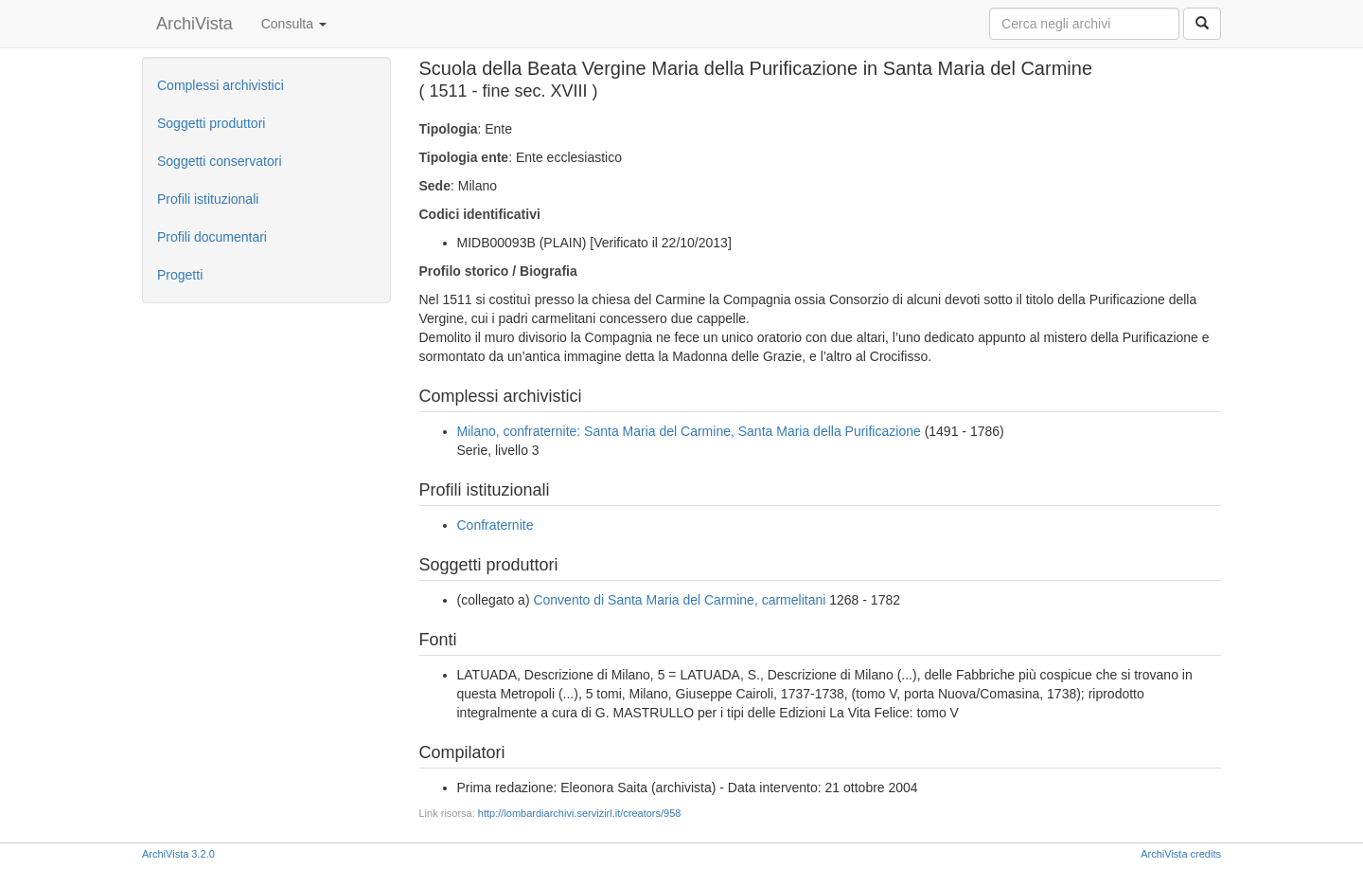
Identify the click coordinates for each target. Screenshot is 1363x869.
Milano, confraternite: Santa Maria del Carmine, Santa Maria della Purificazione (689, 431)
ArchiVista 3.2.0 (178, 854)
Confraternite (495, 525)
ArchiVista (194, 23)
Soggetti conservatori (219, 161)
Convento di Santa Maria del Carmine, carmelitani (679, 599)
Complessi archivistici (220, 85)
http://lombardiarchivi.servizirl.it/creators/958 (580, 813)
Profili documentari (212, 236)
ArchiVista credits (1181, 854)
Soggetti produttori (211, 123)
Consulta (294, 23)
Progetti (180, 274)
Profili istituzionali (207, 199)
